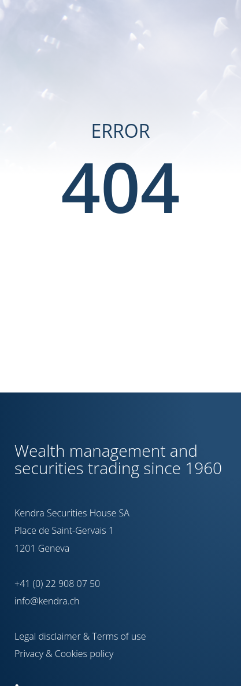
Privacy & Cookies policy (63, 653)
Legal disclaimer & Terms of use (80, 636)
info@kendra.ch (46, 601)
